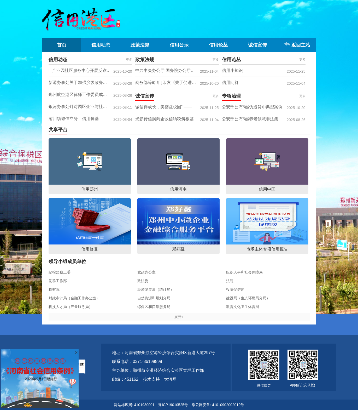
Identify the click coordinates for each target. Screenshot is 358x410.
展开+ (179, 317)
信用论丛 (218, 45)
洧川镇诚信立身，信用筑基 (74, 118)
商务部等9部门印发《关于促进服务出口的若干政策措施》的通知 (177, 82)
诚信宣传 (257, 45)
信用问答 (230, 82)
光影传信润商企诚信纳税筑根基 (164, 119)
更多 (129, 59)
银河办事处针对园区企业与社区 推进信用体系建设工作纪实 (90, 106)
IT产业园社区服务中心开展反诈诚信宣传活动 (90, 70)
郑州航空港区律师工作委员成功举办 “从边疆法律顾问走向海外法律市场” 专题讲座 (90, 94)
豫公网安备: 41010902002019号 (218, 405)
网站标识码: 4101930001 (134, 405)
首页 (61, 45)
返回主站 (300, 45)
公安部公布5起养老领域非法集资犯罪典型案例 (264, 119)
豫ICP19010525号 (173, 405)
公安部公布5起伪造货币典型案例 (252, 107)
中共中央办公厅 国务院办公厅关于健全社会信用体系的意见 (177, 70)
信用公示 (179, 45)
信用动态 (100, 45)
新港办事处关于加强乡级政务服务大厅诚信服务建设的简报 (90, 82)
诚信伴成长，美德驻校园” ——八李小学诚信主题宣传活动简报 (177, 107)
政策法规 (140, 45)
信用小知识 (232, 70)
